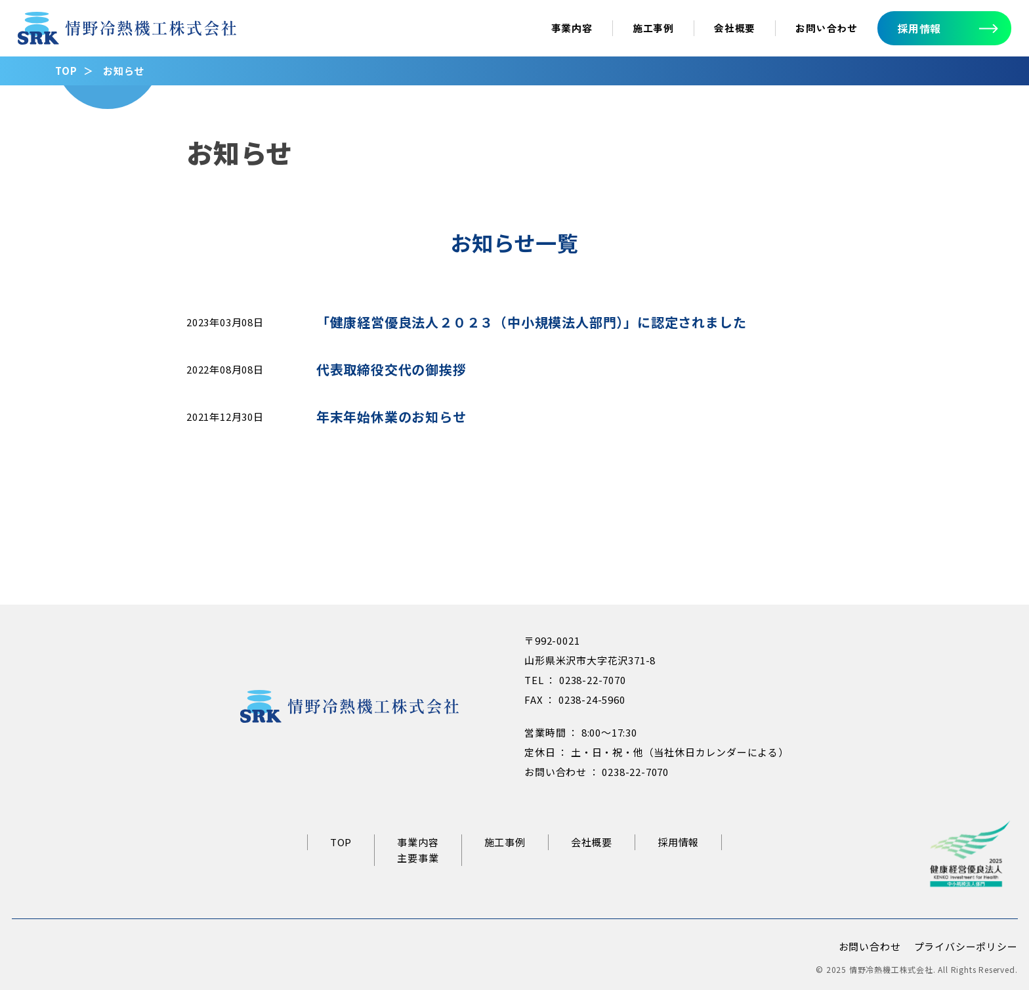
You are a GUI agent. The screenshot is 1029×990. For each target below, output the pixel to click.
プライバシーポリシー (966, 946)
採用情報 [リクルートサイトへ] (678, 842)
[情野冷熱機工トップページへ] (127, 34)
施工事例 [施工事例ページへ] (653, 28)
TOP (66, 70)
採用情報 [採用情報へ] (919, 28)
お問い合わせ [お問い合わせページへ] (870, 946)
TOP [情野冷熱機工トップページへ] (341, 842)
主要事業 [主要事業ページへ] (417, 858)
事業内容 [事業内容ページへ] (572, 28)
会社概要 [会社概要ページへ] (734, 28)
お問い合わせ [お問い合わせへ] (826, 28)
